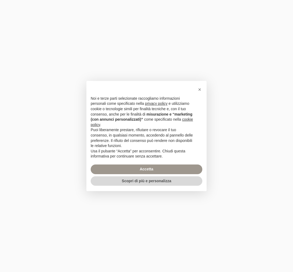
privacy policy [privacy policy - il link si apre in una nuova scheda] (156, 103)
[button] (199, 89)
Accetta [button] (146, 169)
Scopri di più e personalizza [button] (146, 181)
